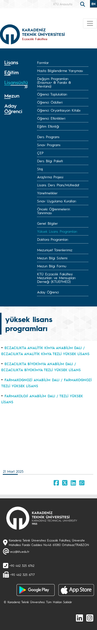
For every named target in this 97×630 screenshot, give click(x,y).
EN (93, 4)
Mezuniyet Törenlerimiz (54, 250)
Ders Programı (48, 136)
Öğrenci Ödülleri (50, 102)
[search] (83, 4)
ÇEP (40, 152)
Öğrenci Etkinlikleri (51, 118)
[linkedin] (79, 617)
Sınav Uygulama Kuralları (56, 201)
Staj (40, 169)
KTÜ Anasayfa (62, 4)
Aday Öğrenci (48, 292)
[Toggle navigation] (90, 23)
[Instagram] (89, 617)
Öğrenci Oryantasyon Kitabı (58, 110)
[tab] (16, 62)
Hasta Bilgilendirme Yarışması (60, 70)
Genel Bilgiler (47, 223)
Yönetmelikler (47, 193)
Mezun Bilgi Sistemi (52, 258)
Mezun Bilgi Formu (51, 266)
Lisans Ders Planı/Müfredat (58, 185)
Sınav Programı (48, 144)
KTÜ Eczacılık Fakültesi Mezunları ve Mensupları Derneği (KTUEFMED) (56, 278)
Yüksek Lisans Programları (57, 231)
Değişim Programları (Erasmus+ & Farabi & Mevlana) (54, 82)
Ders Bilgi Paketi (50, 161)
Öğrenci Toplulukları (52, 94)
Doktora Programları (52, 239)
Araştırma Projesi (50, 177)
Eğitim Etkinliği (48, 126)
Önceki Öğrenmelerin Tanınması (53, 211)
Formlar (43, 62)
